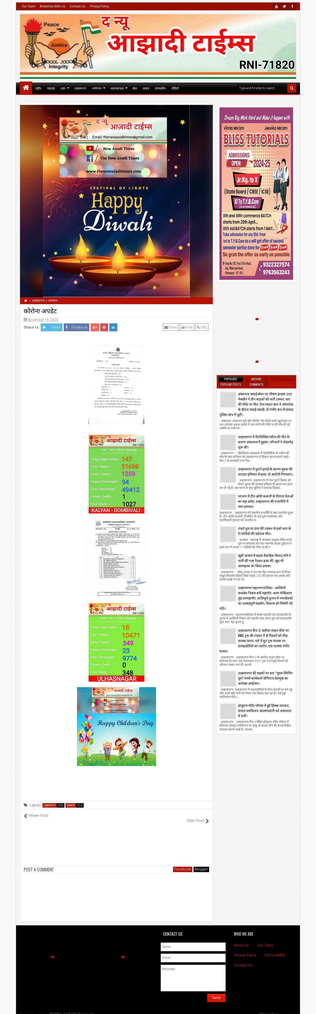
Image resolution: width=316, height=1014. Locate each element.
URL (203, 327)
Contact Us (77, 6)
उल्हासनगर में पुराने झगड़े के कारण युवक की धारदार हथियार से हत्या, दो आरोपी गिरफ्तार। (265, 471)
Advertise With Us (52, 6)
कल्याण (71, 805)
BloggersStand (284, 1009)
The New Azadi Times (36, 1009)
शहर (63, 88)
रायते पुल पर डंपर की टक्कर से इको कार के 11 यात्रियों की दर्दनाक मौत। (264, 531)
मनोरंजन (96, 88)
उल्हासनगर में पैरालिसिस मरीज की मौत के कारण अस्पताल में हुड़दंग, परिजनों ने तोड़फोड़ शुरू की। (265, 441)
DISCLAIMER (275, 950)
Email (171, 327)
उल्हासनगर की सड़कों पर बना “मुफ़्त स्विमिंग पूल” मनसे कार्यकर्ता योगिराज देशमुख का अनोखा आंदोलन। (265, 678)
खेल (135, 88)
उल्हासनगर (80, 88)
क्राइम (146, 88)
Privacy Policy (99, 6)
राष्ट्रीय (38, 88)
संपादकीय (160, 88)
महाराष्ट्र (51, 88)
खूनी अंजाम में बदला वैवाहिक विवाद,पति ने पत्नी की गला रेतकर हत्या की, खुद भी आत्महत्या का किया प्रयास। (264, 560)
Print (187, 327)
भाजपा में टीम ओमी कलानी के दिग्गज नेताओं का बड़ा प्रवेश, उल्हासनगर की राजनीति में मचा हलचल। (265, 501)
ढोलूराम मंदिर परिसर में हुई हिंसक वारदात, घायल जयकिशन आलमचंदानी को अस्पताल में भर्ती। (264, 710)
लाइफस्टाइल (117, 88)
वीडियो (175, 88)
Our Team (28, 6)
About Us (241, 940)
